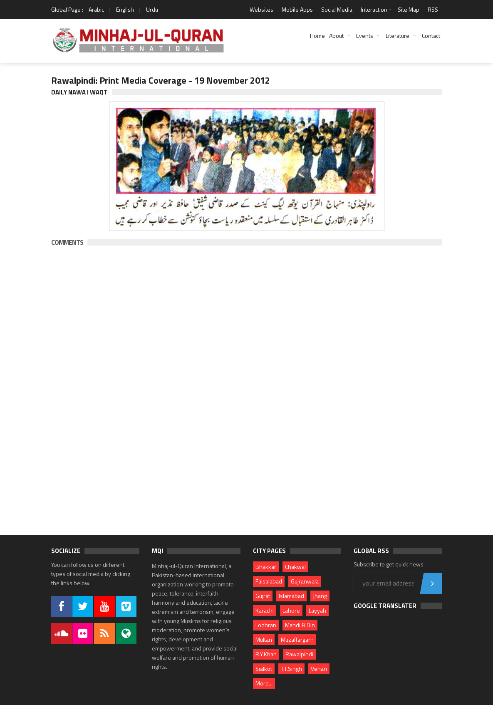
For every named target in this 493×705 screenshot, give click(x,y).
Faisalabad (268, 581)
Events (364, 35)
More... (264, 683)
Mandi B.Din (300, 625)
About (336, 35)
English (125, 9)
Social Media (336, 9)
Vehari (319, 668)
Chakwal (295, 566)
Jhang (320, 595)
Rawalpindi (299, 654)
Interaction (374, 9)
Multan (263, 639)
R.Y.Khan (266, 654)
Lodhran (265, 625)
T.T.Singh (291, 668)
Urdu (152, 9)
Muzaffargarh (297, 639)
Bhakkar (265, 566)
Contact (431, 35)
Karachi (264, 610)
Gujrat (262, 595)
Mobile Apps (297, 9)
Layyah (317, 610)
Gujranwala (305, 581)
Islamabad (291, 595)
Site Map (408, 9)
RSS (433, 9)
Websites (261, 9)
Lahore (291, 610)
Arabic (96, 9)
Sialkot (263, 668)
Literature (397, 35)
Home (317, 35)
